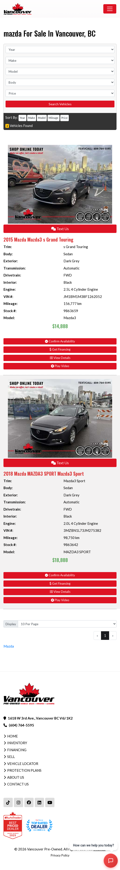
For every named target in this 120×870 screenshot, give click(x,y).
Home (12, 736)
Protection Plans (24, 770)
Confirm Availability (60, 341)
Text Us (60, 228)
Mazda (8, 646)
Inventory (17, 743)
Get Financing (60, 349)
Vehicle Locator (22, 763)
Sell (11, 756)
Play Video (60, 366)
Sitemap (99, 849)
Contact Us (18, 784)
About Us (15, 777)
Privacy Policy (60, 855)
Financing (16, 750)
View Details (60, 358)
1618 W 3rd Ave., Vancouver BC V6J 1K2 (40, 718)
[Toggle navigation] (109, 9)
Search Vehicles (60, 104)
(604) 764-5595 (21, 725)
